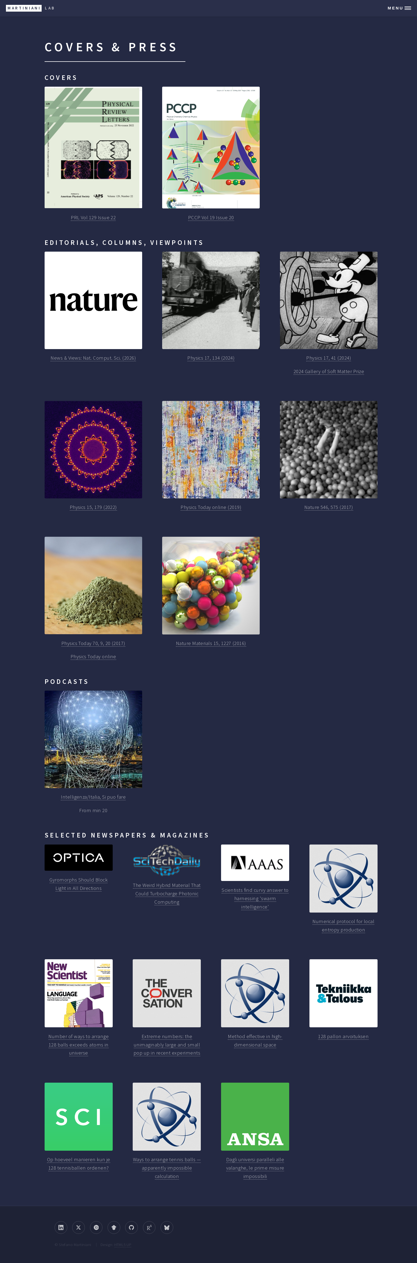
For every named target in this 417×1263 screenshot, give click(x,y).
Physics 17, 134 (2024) (211, 358)
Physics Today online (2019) (211, 507)
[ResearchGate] (149, 1227)
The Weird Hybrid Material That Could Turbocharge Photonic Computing (167, 893)
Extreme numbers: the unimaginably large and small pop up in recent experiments (167, 1044)
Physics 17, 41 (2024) (328, 358)
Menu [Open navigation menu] (395, 8)
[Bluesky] (167, 1227)
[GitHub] (131, 1227)
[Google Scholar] (114, 1227)
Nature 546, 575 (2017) (328, 507)
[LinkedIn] (61, 1227)
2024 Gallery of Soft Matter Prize (328, 371)
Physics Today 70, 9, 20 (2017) (93, 643)
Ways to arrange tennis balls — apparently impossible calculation (167, 1167)
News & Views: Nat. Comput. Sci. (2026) (93, 358)
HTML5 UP (123, 1244)
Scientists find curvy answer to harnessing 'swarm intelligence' (255, 898)
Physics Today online (93, 656)
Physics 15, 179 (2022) (93, 507)
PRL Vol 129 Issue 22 (93, 217)
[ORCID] (96, 1227)
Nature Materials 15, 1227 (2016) (211, 643)
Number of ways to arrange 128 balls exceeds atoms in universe (78, 1044)
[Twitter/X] (78, 1227)
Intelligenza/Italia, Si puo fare (93, 797)
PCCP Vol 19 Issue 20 (211, 217)
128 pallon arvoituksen (343, 1036)
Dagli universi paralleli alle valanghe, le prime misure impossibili (255, 1167)
